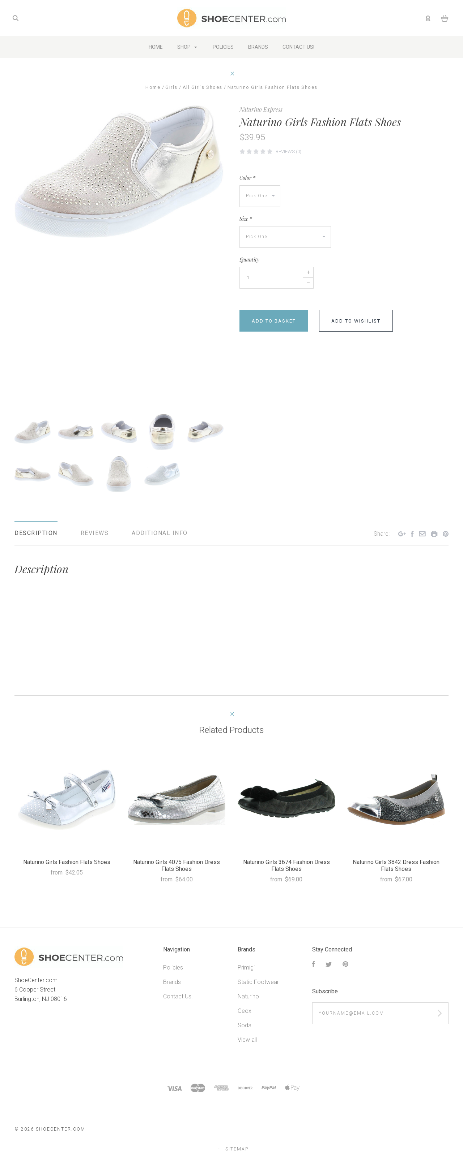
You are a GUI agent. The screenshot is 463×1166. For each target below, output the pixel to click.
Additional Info (160, 533)
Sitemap (237, 1149)
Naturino (248, 996)
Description (36, 533)
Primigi (246, 967)
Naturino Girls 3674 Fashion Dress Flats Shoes (286, 865)
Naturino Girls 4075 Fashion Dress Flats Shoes (176, 865)
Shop (187, 47)
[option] (119, 171)
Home (156, 47)
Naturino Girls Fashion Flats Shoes (66, 862)
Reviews (95, 533)
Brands (172, 982)
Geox (244, 1010)
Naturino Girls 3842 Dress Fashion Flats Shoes (396, 865)
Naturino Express (261, 109)
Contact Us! (177, 996)
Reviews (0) (288, 151)
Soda (244, 1025)
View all (247, 1039)
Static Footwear (258, 982)
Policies (173, 967)
